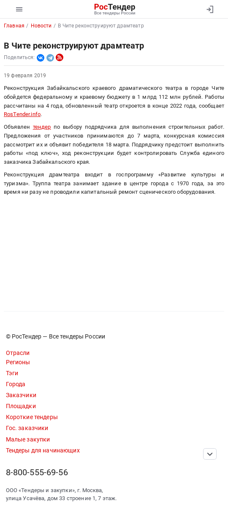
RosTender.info (22, 114)
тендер (42, 127)
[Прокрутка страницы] (210, 454)
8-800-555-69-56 (37, 472)
